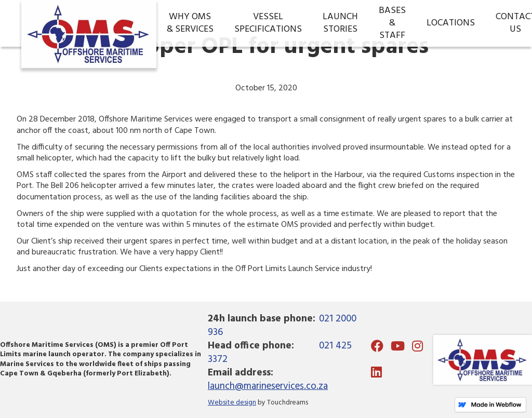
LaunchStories (340, 23)
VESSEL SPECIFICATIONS (268, 23)
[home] (88, 23)
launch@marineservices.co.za (268, 386)
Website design (232, 402)
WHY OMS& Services (190, 23)
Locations (451, 23)
